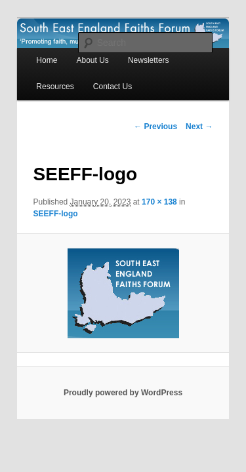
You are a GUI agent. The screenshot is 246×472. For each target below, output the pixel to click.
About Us (78, 46)
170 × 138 (145, 188)
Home (32, 46)
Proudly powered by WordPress (123, 367)
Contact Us (41, 72)
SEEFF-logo (195, 188)
